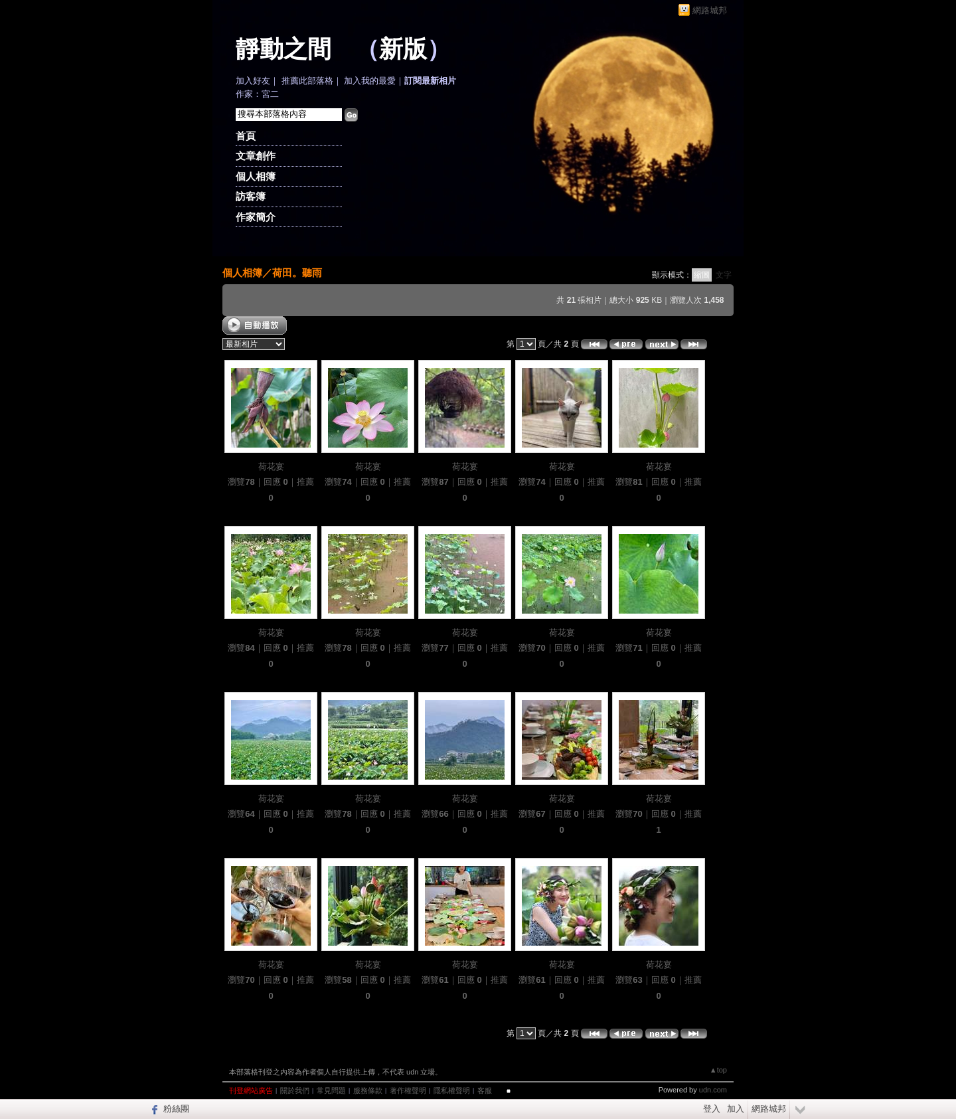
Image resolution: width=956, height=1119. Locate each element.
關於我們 (294, 1090)
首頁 (246, 135)
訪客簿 (251, 196)
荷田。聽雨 (297, 272)
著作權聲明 (408, 1090)
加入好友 (253, 81)
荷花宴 (271, 467)
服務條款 (367, 1090)
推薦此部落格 (307, 81)
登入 (711, 1109)
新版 (403, 49)
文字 (724, 275)
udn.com (713, 1090)
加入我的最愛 (370, 81)
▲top (718, 1070)
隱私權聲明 (452, 1090)
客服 (484, 1090)
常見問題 (331, 1090)
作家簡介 (256, 216)
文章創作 (256, 155)
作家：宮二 (257, 94)
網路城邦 (709, 10)
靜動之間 (283, 49)
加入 (735, 1109)
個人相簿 (256, 176)
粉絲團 (176, 1109)
